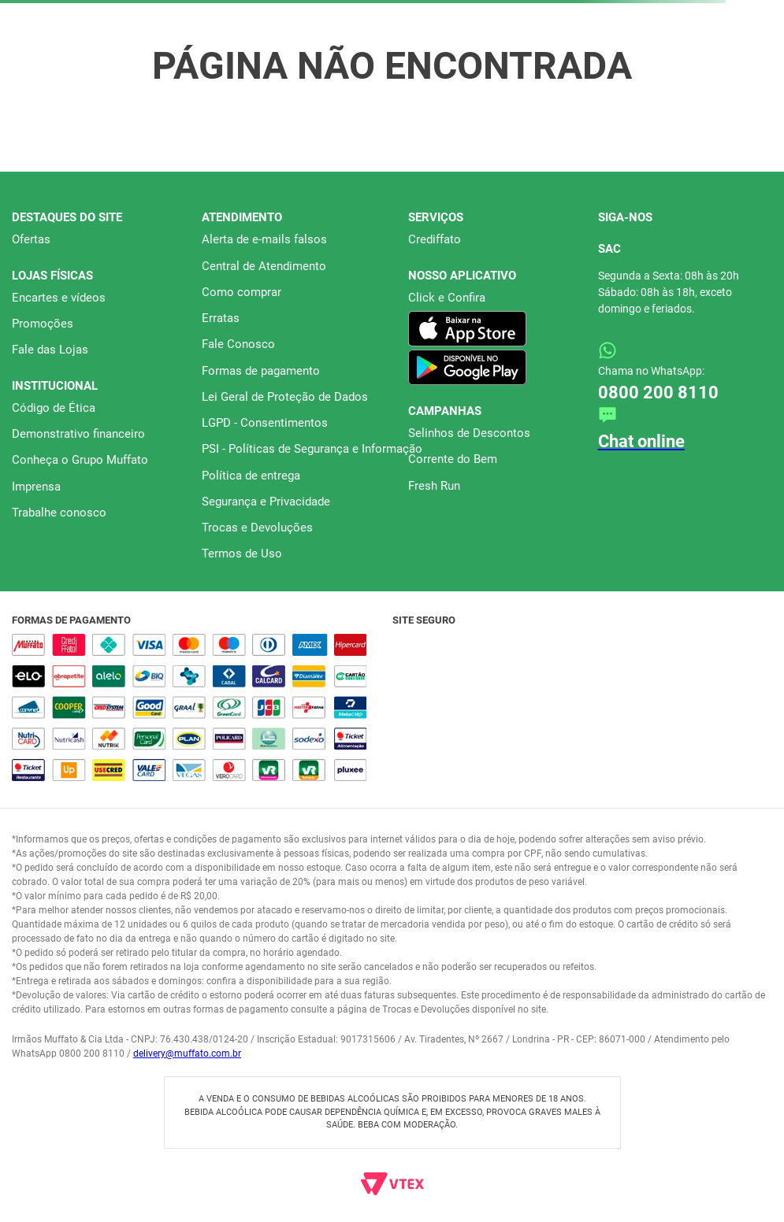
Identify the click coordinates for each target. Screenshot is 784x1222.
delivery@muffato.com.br (187, 1053)
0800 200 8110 (658, 392)
